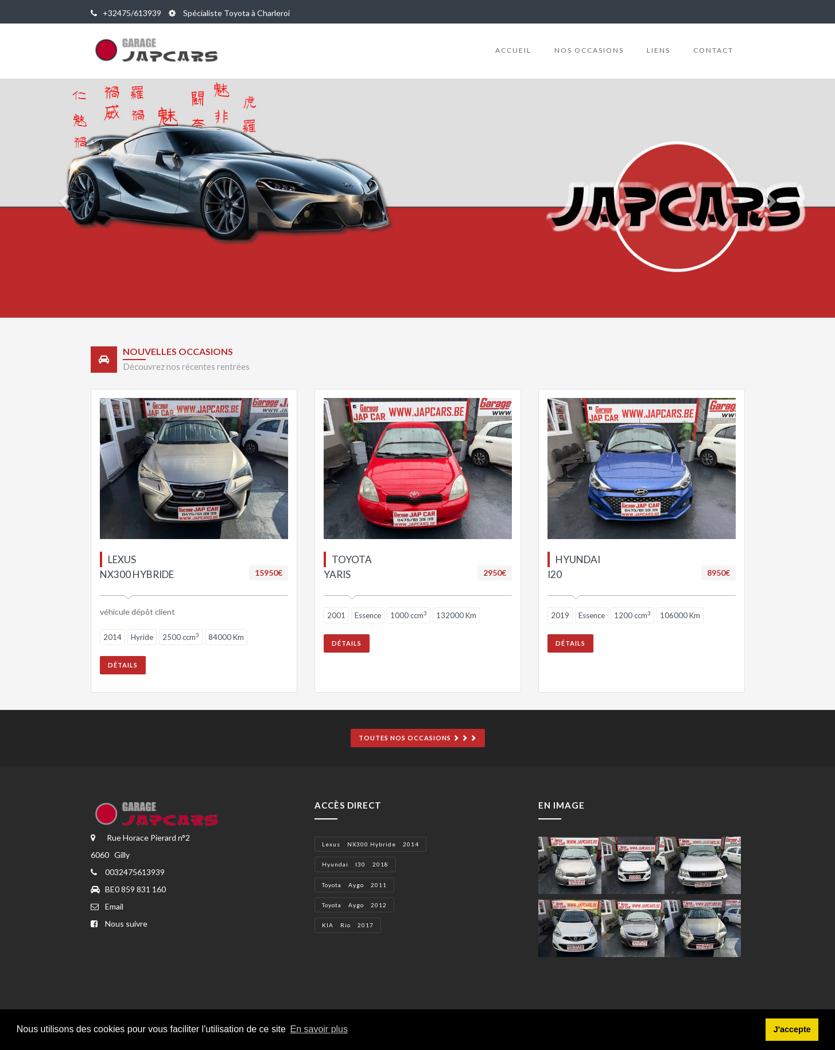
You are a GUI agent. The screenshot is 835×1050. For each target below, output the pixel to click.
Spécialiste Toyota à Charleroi (229, 13)
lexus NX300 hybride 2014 (370, 844)
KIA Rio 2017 (348, 925)
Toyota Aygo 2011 (354, 884)
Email (107, 906)
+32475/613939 (126, 13)
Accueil (513, 50)
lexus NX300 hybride (137, 566)
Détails (123, 665)
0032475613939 (128, 872)
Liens (658, 50)
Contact (713, 50)
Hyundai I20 (573, 566)
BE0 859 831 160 (128, 889)
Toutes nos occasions (418, 737)
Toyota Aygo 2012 (354, 904)
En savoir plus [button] (319, 1029)
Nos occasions (589, 50)
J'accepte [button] (792, 1029)
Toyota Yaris (348, 566)
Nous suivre (119, 923)
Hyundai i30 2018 (355, 864)
